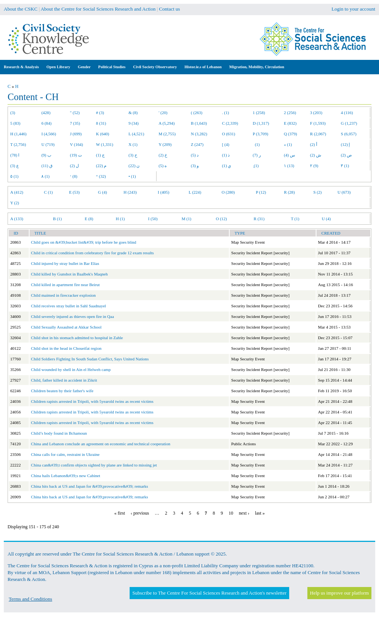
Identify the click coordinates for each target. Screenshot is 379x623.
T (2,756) (18, 144)
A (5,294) (167, 123)
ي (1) (227, 165)
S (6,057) (348, 133)
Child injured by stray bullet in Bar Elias (65, 263)
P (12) (261, 192)
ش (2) (315, 155)
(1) (256, 144)
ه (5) (163, 165)
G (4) (102, 192)
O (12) (221, 218)
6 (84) (46, 123)
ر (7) (257, 155)
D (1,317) (261, 123)
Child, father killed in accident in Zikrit (64, 380)
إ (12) (345, 144)
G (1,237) (349, 123)
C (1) (48, 192)
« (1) (288, 144)
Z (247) (197, 144)
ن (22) (133, 165)
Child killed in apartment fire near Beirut (65, 284)
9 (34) (133, 123)
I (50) (153, 218)
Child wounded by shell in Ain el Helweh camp (71, 369)
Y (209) (165, 144)
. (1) (225, 112)
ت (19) (76, 155)
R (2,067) (318, 133)
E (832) (290, 123)
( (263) (196, 112)
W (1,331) (104, 144)
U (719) (48, 144)
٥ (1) (14, 176)
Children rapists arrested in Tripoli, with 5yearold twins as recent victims (92, 401)
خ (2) (163, 155)
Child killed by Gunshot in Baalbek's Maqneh (69, 274)
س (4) (289, 155)
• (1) (132, 176)
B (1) (57, 218)
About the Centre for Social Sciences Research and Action (98, 9)
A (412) (16, 192)
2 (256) (290, 112)
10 (231, 513)
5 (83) (15, 123)
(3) (12, 112)
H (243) (130, 192)
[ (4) (225, 144)
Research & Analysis (21, 67)
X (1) (133, 144)
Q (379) (290, 133)
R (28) (289, 192)
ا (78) (14, 155)
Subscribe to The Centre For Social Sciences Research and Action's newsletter (209, 593)
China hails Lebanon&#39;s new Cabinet (65, 475)
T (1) (295, 218)
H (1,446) (18, 133)
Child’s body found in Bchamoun (59, 433)
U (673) (344, 192)
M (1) (186, 218)
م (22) (101, 165)
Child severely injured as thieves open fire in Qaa (72, 316)
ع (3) (14, 165)
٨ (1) (45, 176)
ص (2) (346, 155)
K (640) (102, 133)
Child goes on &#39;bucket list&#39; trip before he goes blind (83, 242)
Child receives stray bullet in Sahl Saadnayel (68, 306)
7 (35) (75, 123)
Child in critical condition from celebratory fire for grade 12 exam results (92, 252)
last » (260, 513)
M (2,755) (167, 133)
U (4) (326, 218)
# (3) (100, 112)
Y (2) (14, 202)
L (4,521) (136, 133)
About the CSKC (21, 9)
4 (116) (347, 112)
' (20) (163, 112)
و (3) (195, 165)
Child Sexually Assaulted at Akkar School (66, 327)
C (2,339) (230, 123)
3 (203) (316, 112)
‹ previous (140, 513)
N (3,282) (199, 133)
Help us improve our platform (339, 593)
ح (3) (132, 155)
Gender (84, 67)
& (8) (133, 112)
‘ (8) (73, 176)
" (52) (75, 112)
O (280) (228, 192)
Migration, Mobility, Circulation (256, 67)
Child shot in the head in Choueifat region (66, 348)
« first (119, 513)
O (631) (228, 133)
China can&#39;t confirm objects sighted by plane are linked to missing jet (94, 465)
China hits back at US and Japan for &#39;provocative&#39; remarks (89, 486)
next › (244, 513)
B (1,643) (199, 123)
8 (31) (101, 123)
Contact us (169, 9)
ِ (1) (256, 165)
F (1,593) (318, 123)
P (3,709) (260, 133)
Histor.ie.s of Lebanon (203, 67)
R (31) (259, 218)
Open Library (58, 67)
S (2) (317, 192)
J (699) (76, 133)
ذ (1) (226, 155)
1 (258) (259, 112)
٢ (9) (314, 165)
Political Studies (111, 67)
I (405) (163, 192)
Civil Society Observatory (155, 67)
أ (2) (313, 144)
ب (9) (46, 155)
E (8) (89, 218)
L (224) (195, 192)
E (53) (74, 192)
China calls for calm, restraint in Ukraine (65, 454)
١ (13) (289, 165)
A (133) (16, 218)
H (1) (120, 218)
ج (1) (100, 155)
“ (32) (101, 176)
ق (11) (47, 165)
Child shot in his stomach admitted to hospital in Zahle (77, 337)
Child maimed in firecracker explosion (63, 295)
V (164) (76, 144)
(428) (45, 112)
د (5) (195, 155)
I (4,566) (48, 133)
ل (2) (74, 165)
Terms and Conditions (30, 599)
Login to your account (353, 9)
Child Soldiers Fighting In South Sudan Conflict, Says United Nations (90, 359)
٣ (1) (345, 165)
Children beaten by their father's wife (62, 390)
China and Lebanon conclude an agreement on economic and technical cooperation (100, 443)
